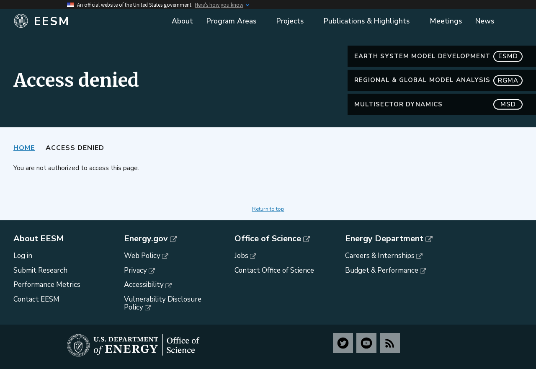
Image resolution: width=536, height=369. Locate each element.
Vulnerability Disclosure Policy (162, 303)
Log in (22, 256)
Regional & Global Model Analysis (438, 80)
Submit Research (40, 270)
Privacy (135, 270)
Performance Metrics (46, 284)
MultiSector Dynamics (438, 104)
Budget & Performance (381, 270)
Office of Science (267, 239)
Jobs (241, 256)
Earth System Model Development (438, 56)
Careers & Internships (380, 256)
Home (24, 147)
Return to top (268, 209)
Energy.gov (146, 239)
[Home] (76, 21)
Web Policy (142, 256)
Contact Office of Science (274, 270)
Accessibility (144, 284)
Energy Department (384, 239)
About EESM (38, 239)
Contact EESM (36, 299)
